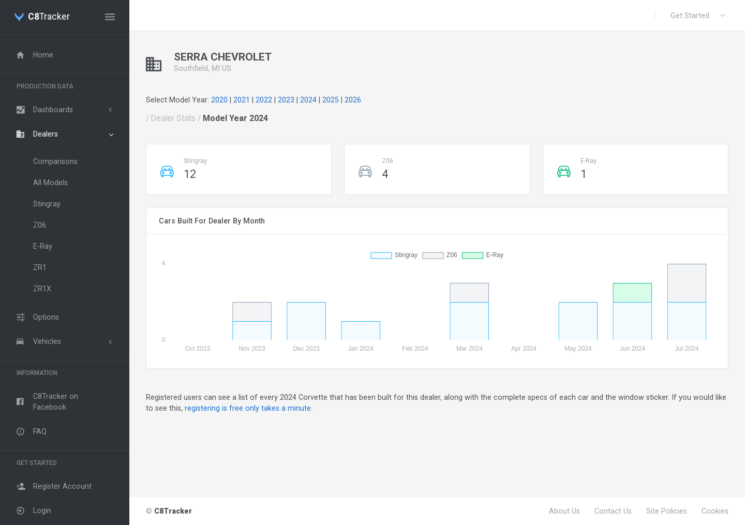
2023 (286, 100)
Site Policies (666, 511)
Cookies (715, 511)
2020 (219, 100)
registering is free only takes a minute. (248, 408)
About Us (564, 511)
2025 (330, 100)
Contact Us (613, 511)
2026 (353, 100)
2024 (308, 100)
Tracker (49, 17)
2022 (264, 100)
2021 (241, 100)
